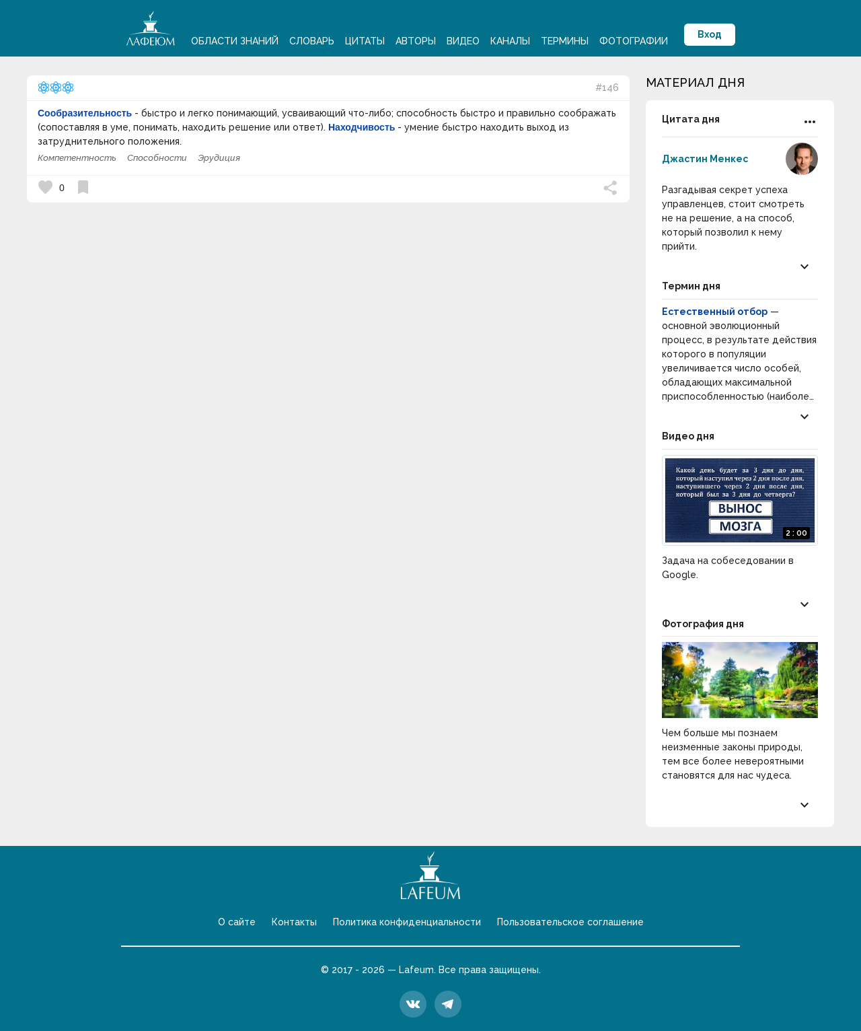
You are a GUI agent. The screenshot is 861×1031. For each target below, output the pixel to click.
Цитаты (365, 41)
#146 (607, 87)
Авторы (416, 41)
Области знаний (234, 41)
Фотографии (633, 41)
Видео (463, 41)
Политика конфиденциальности (407, 922)
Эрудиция (219, 158)
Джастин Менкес (705, 158)
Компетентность (77, 158)
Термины (565, 41)
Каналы (510, 41)
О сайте (237, 922)
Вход (710, 34)
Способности (157, 158)
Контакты (294, 922)
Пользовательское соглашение (570, 922)
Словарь (311, 41)
